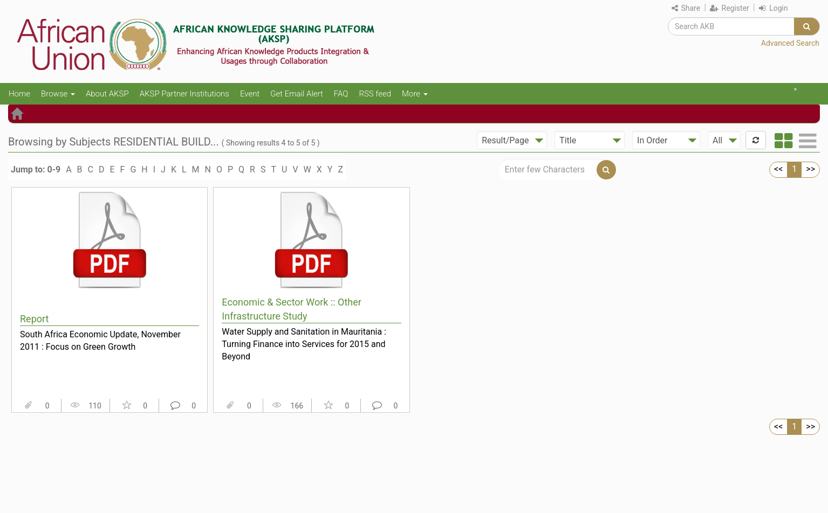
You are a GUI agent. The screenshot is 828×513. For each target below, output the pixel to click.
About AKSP (107, 94)
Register (729, 8)
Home (19, 94)
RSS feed (375, 94)
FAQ (341, 94)
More (415, 94)
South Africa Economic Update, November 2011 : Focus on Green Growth (100, 340)
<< (778, 169)
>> (810, 169)
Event (249, 94)
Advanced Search (790, 43)
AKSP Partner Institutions (184, 94)
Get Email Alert (296, 94)
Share (686, 8)
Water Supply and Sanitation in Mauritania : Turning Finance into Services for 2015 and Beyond (304, 344)
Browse (58, 94)
